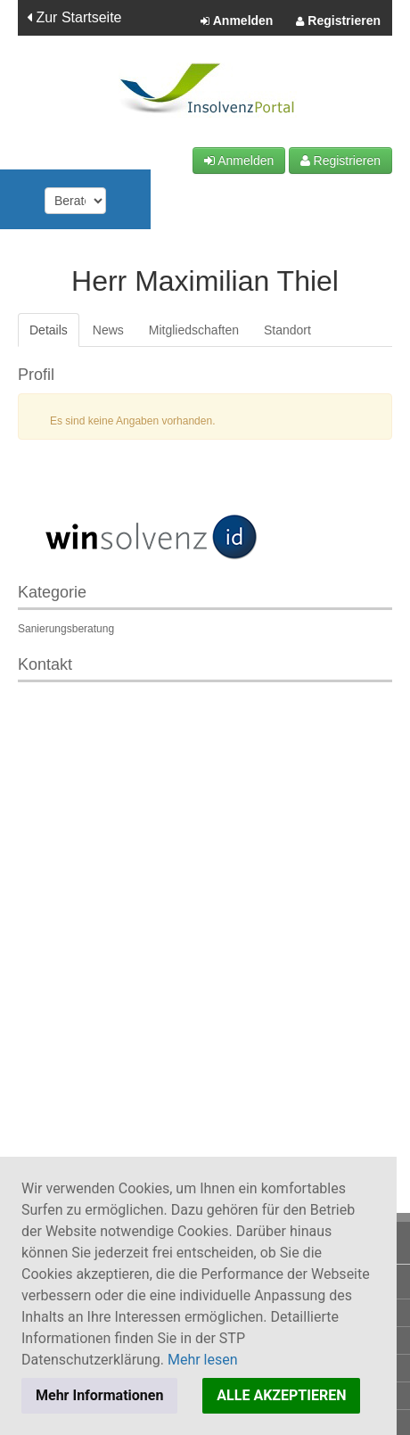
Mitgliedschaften (194, 330)
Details (48, 330)
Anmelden (237, 21)
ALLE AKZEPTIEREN (281, 1395)
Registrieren (338, 21)
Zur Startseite (74, 17)
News (108, 330)
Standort (287, 330)
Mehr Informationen (99, 1395)
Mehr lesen (203, 1359)
